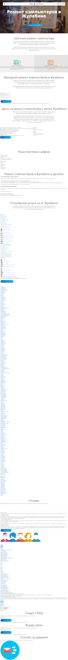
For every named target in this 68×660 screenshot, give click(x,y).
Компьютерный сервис (4, 590)
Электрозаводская (4, 492)
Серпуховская (3, 440)
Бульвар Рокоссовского (5, 315)
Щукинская (2, 491)
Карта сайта (3, 595)
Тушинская (2, 466)
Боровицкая (3, 310)
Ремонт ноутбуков (4, 551)
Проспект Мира (3, 424)
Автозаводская (3, 287)
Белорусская (3, 304)
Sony (1, 567)
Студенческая (3, 451)
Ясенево (2, 495)
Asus (1, 563)
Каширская (2, 345)
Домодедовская (3, 334)
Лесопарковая (3, 369)
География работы (4, 588)
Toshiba (2, 568)
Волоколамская (3, 326)
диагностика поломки (48, 66)
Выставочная (3, 328)
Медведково (3, 380)
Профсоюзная (3, 425)
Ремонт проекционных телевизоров (7, 557)
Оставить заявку (3, 610)
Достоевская (3, 335)
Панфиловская (3, 405)
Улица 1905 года (3, 468)
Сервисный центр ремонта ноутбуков (7, 592)
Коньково (2, 351)
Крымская (2, 361)
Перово (2, 410)
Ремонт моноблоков (4, 554)
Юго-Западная (3, 493)
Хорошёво (2, 478)
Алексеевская (3, 290)
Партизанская (3, 408)
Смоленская (3, 442)
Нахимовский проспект (4, 389)
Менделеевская (3, 382)
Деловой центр (3, 330)
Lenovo (2, 566)
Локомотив (2, 371)
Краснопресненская (4, 355)
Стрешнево (2, 449)
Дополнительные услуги (5, 560)
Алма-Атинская (3, 291)
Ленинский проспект (4, 367)
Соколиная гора (3, 444)
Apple (1, 562)
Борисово (2, 309)
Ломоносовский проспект (5, 372)
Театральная (3, 456)
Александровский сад (4, 289)
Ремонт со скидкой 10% (5, 573)
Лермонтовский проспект (5, 368)
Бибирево (2, 306)
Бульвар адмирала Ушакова (5, 313)
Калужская (2, 342)
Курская (2, 365)
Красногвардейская (4, 354)
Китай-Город (3, 347)
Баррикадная (3, 300)
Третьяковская (3, 461)
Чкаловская (2, 485)
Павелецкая (3, 404)
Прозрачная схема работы (5, 587)
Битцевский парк (3, 308)
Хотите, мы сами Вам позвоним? (7, 281)
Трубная (2, 463)
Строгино (2, 450)
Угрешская (2, 467)
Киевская (2, 346)
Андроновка (3, 293)
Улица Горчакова (3, 470)
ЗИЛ (1, 337)
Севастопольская (3, 438)
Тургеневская (3, 465)
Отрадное (2, 402)
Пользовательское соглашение (22, 103)
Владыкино (2, 321)
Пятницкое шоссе (4, 427)
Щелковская (3, 490)
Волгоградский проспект (5, 324)
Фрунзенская (3, 477)
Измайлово (2, 340)
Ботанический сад (4, 311)
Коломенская (3, 349)
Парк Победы (3, 407)
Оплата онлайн (3, 582)
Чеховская (2, 483)
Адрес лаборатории (4, 584)
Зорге (2, 338)
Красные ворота (3, 357)
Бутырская (2, 317)
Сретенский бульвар (4, 448)
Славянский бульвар (4, 441)
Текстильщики (3, 457)
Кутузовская (3, 366)
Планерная (2, 414)
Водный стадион (3, 322)
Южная (2, 494)
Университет (3, 473)
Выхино (2, 329)
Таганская (2, 454)
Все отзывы (6, 530)
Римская (2, 431)
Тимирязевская (3, 460)
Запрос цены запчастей (5, 575)
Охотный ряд (3, 403)
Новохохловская (3, 395)
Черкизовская (3, 481)
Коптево (2, 352)
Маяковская (3, 379)
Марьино (2, 378)
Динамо (2, 331)
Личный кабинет (14, 0)
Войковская (2, 323)
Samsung (2, 570)
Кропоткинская (3, 359)
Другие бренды (18, 595)
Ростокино (2, 432)
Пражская (2, 420)
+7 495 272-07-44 (60, 4)
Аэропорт (2, 296)
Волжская (2, 325)
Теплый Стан (3, 458)
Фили (1, 475)
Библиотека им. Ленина (5, 307)
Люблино (2, 375)
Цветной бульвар (3, 480)
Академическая (3, 288)
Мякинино (2, 386)
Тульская (2, 464)
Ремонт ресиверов (4, 555)
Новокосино (3, 392)
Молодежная (3, 385)
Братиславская (3, 312)
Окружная (2, 398)
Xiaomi (2, 571)
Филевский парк (3, 474)
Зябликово (2, 339)
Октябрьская (3, 399)
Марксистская (3, 376)
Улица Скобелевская (4, 471)
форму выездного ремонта (17, 68)
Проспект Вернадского (4, 423)
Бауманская (2, 301)
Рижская (2, 430)
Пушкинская (3, 426)
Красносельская (3, 356)
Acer (1, 561)
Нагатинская (3, 387)
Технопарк (2, 459)
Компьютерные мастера (5, 589)
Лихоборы (2, 370)
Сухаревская (3, 452)
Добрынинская (3, 333)
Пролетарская (3, 422)
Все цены (5, 137)
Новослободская (3, 394)
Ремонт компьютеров (4, 552)
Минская (2, 383)
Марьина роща (3, 377)
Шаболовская (3, 486)
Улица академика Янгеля (5, 469)
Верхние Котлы (3, 320)
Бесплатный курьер (4, 574)
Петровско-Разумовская (5, 411)
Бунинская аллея (3, 316)
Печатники (2, 412)
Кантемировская (3, 343)
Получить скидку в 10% (34, 25)
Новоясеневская (3, 396)
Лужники (2, 374)
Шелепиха (2, 487)
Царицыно (2, 479)
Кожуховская (3, 348)
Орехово (2, 401)
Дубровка (2, 336)
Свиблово (2, 437)
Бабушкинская (3, 297)
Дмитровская (3, 332)
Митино (2, 384)
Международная (3, 381)
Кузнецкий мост (3, 362)
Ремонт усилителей (4, 556)
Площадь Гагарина (4, 415)
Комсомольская (3, 350)
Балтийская (2, 299)
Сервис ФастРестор (34, 4)
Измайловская (3, 341)
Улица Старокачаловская (5, 472)
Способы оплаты (3, 581)
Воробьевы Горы (3, 327)
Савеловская (3, 435)
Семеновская (3, 439)
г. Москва (62, 0)
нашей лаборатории (29, 128)
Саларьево (2, 436)
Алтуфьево (2, 292)
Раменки (2, 428)
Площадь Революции (4, 417)
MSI (1, 564)
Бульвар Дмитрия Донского (5, 314)
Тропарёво (2, 462)
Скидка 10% (11, 3)
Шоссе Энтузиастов (4, 489)
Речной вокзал (3, 429)
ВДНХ (1, 319)
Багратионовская (3, 298)
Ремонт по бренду (4, 559)
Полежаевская (3, 418)
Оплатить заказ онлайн (6, 0)
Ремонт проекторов (4, 553)
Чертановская (3, 482)
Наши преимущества (4, 586)
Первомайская (3, 409)
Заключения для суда (4, 576)
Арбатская (2, 295)
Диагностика (2, 128)
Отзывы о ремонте (4, 585)
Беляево (2, 305)
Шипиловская (3, 488)
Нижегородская (3, 390)
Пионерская (3, 413)
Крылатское (3, 360)
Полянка (2, 419)
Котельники (3, 353)
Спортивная (3, 447)
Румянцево (2, 433)
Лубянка (2, 373)
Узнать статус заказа (4, 579)
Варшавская (3, 318)
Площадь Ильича (3, 416)
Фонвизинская (3, 476)
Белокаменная (3, 303)
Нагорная (2, 388)
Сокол (2, 443)
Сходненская (3, 453)
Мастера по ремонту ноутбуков (6, 591)
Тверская (2, 455)
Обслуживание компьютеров (5, 577)
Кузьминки (2, 363)
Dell (1, 569)
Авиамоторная (3, 286)
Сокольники (3, 445)
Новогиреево (3, 391)
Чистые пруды (3, 484)
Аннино (2, 294)
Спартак (2, 446)
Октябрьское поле (4, 400)
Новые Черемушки (4, 397)
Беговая (2, 302)
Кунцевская (2, 364)
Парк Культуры (3, 406)
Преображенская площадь (5, 421)
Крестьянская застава (4, 358)
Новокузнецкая (3, 393)
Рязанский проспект (4, 434)
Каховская (2, 344)
